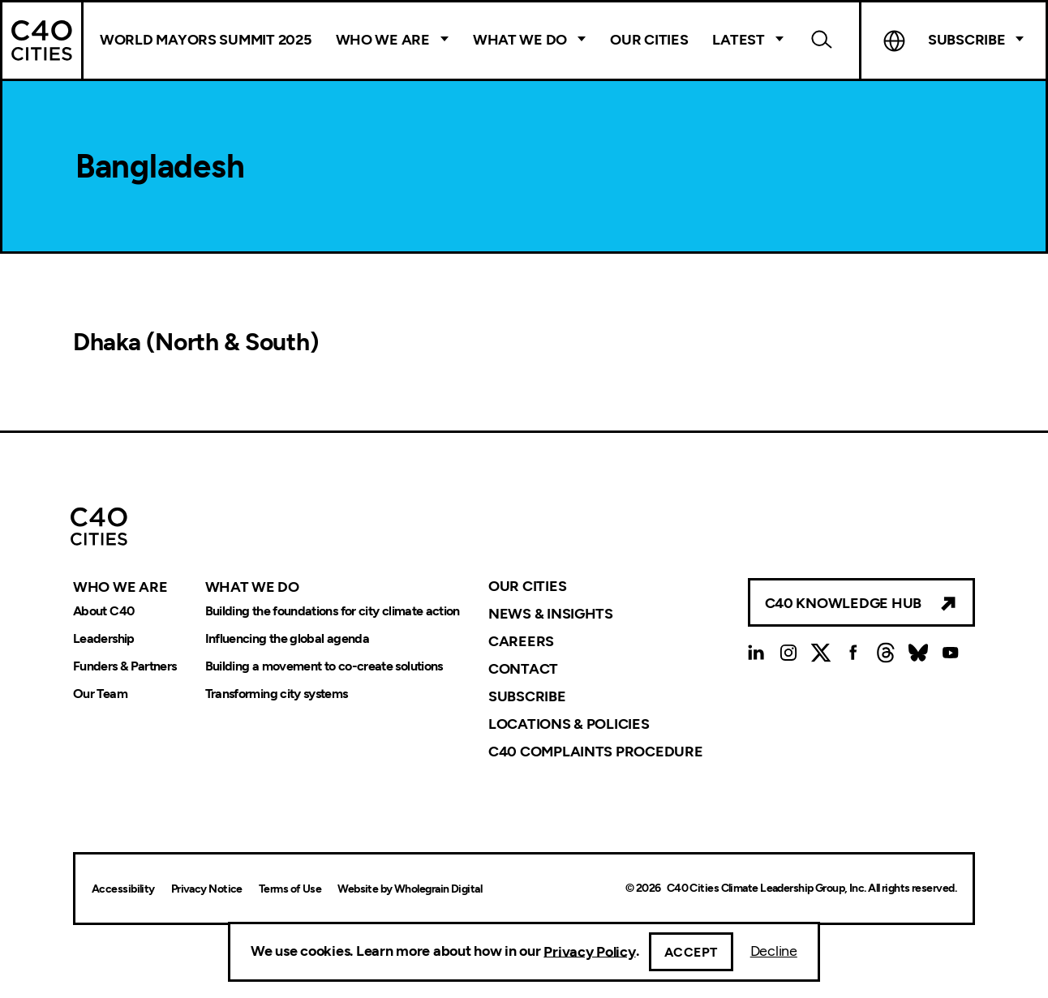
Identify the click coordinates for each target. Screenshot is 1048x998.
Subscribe (967, 40)
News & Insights (550, 614)
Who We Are (383, 40)
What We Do (520, 40)
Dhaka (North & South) (195, 342)
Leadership (104, 638)
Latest (738, 40)
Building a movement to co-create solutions (324, 666)
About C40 (103, 611)
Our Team (100, 693)
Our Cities (649, 40)
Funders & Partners (124, 666)
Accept (691, 952)
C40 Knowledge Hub (843, 603)
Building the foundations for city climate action (332, 611)
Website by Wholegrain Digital (409, 889)
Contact (523, 669)
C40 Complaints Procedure (595, 751)
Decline (773, 951)
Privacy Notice (207, 889)
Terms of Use (290, 889)
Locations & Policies (569, 724)
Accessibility (123, 889)
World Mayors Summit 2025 (205, 40)
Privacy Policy (589, 951)
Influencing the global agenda (287, 638)
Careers (521, 641)
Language (894, 40)
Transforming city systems (276, 693)
